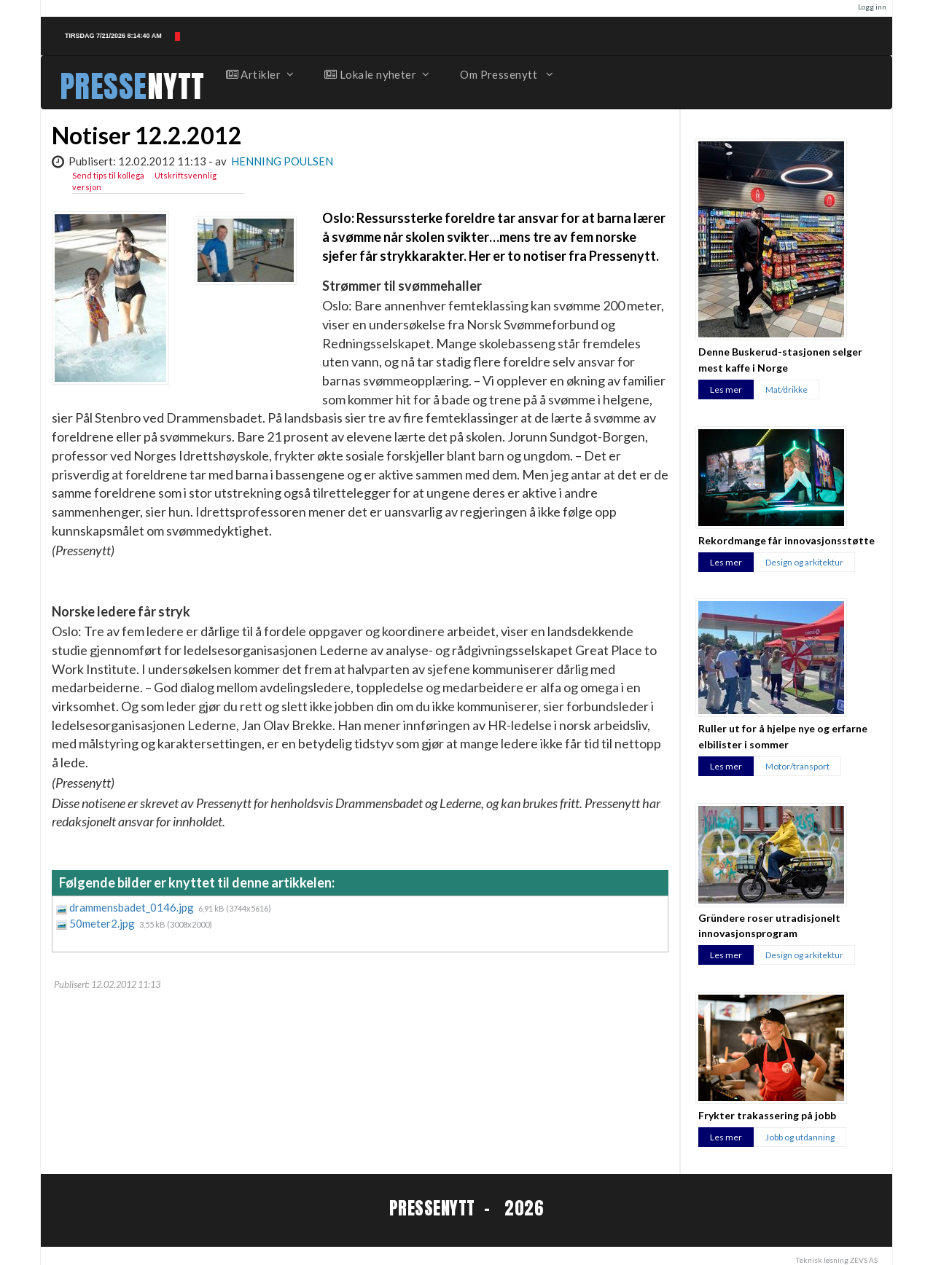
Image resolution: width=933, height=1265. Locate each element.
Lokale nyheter (376, 74)
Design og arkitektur (804, 562)
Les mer (726, 389)
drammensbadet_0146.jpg (132, 907)
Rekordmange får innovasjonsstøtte (786, 540)
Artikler (259, 74)
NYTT (176, 86)
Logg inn (872, 6)
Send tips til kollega (108, 175)
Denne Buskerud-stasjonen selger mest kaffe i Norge (780, 359)
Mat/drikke (786, 389)
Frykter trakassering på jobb (767, 1115)
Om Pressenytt (505, 74)
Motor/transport (797, 766)
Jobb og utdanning (800, 1137)
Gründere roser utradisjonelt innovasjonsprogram (769, 925)
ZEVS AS (864, 1260)
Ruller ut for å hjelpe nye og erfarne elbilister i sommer (782, 736)
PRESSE (103, 86)
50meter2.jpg (103, 923)
